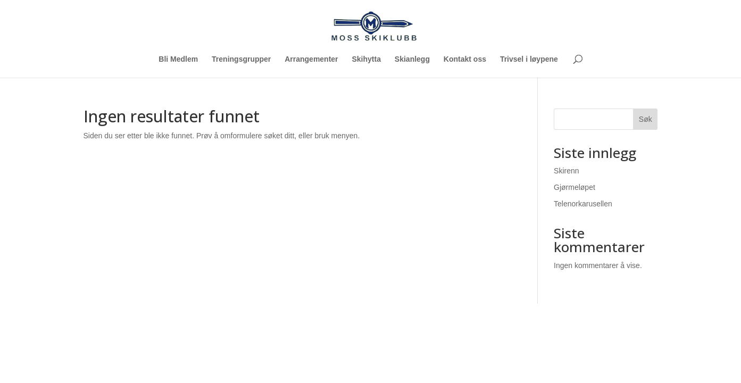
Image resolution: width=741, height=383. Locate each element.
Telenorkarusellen (583, 203)
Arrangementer (311, 59)
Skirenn (566, 170)
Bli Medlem (178, 59)
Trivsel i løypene (529, 59)
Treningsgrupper (241, 59)
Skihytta (366, 59)
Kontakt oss (465, 59)
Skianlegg (412, 59)
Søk (645, 119)
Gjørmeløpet (574, 187)
